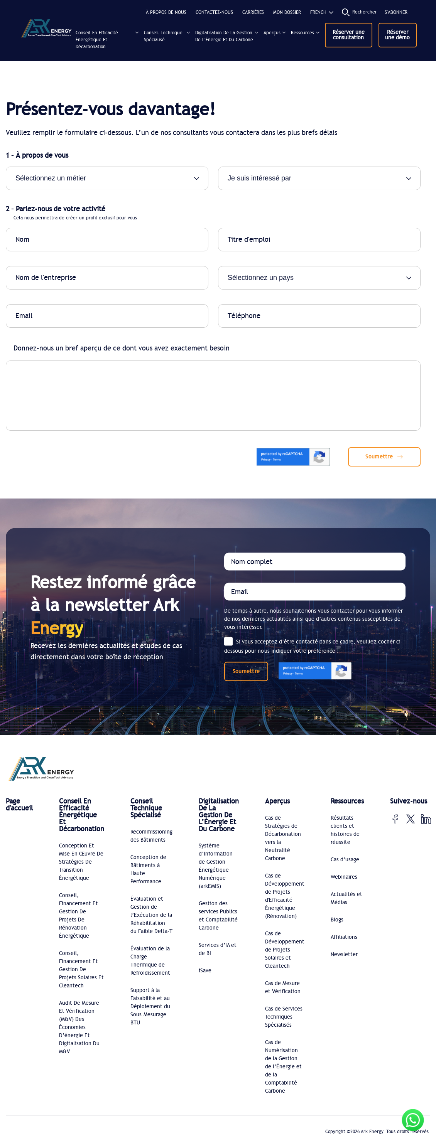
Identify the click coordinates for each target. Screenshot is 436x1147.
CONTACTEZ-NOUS (214, 12)
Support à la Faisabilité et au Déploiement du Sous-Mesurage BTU (150, 1006)
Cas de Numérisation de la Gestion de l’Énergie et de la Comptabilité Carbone (283, 1066)
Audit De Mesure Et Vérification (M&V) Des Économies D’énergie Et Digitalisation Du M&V (79, 1027)
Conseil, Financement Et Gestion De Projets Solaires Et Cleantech (81, 969)
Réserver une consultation (349, 35)
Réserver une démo (397, 35)
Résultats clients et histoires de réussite (345, 830)
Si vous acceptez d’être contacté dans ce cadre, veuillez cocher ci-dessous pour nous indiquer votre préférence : (313, 645)
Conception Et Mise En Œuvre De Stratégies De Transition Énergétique (81, 861)
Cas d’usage (345, 859)
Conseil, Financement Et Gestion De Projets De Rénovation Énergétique (78, 915)
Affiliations (344, 937)
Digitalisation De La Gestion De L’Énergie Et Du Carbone (224, 36)
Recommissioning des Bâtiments (151, 836)
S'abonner (396, 12)
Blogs (337, 919)
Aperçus (272, 32)
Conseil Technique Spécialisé (163, 36)
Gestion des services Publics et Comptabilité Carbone (218, 915)
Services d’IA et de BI (218, 949)
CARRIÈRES (253, 12)
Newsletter (344, 954)
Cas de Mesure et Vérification (283, 987)
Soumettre (384, 456)
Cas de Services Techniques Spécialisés (283, 1017)
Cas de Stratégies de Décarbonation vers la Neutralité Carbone (283, 838)
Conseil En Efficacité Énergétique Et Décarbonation (97, 39)
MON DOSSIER (287, 12)
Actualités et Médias (346, 898)
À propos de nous (166, 12)
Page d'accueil (19, 805)
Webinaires (344, 877)
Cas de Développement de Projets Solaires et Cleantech (284, 949)
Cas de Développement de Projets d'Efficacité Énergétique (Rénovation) (284, 896)
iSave (205, 970)
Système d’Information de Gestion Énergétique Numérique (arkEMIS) (216, 865)
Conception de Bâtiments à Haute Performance (148, 869)
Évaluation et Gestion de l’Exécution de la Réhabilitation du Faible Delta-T (151, 915)
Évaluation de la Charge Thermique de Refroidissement (150, 960)
